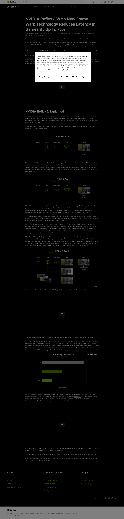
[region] (63, 67)
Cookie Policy (83, 66)
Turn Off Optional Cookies (69, 77)
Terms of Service (67, 68)
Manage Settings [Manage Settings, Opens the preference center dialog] (44, 77)
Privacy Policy (72, 66)
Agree (84, 77)
